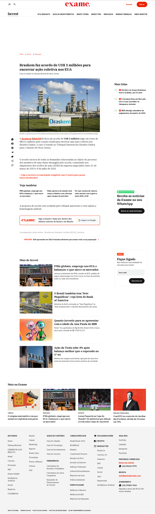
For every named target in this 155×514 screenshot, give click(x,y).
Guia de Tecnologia (54, 445)
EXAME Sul (74, 445)
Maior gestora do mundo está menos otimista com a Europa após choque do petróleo (59, 193)
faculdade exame (105, 436)
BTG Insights (44, 14)
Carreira (11, 461)
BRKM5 (37, 138)
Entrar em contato (126, 463)
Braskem (26, 138)
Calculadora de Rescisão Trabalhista (55, 467)
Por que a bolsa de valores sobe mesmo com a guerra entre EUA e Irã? (86, 193)
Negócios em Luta (77, 475)
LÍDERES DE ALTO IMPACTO (15, 451)
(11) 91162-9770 (129, 466)
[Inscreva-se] (137, 281)
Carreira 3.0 (102, 455)
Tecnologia (33, 457)
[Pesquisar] (14, 4)
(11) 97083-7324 (129, 485)
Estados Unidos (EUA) (65, 232)
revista (100, 441)
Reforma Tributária (78, 467)
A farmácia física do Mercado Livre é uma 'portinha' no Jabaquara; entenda (132, 101)
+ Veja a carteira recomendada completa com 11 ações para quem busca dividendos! (52, 176)
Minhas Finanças (124, 14)
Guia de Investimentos (63, 14)
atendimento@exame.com (130, 476)
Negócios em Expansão (79, 499)
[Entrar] (142, 4)
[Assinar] (129, 4)
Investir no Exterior (78, 462)
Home (21, 54)
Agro (99, 476)
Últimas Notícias (14, 445)
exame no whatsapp (125, 192)
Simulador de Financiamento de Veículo (53, 482)
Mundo (32, 436)
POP (30, 470)
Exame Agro (34, 453)
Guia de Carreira (53, 454)
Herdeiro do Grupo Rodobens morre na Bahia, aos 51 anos (132, 91)
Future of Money (35, 462)
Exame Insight (13, 474)
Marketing (33, 444)
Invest (13, 14)
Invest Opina (83, 14)
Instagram (123, 449)
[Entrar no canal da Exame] (131, 211)
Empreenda (102, 481)
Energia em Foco (77, 458)
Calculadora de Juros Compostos (55, 474)
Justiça (80, 232)
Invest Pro (96, 14)
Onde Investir (140, 14)
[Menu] (9, 4)
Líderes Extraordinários (80, 471)
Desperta (101, 459)
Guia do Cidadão (53, 441)
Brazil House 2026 (77, 441)
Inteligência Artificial (12, 479)
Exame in (101, 450)
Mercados (108, 14)
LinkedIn (122, 444)
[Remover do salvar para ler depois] (12, 165)
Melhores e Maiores (78, 490)
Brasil (10, 456)
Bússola (73, 450)
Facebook (123, 453)
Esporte (32, 449)
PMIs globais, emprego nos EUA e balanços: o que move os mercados (31, 193)
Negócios (11, 489)
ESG (9, 469)
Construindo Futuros (78, 454)
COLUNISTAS (13, 494)
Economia (12, 465)
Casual (32, 440)
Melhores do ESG (77, 494)
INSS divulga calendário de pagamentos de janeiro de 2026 (132, 111)
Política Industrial (77, 480)
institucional (13, 510)
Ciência (32, 466)
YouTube (122, 440)
